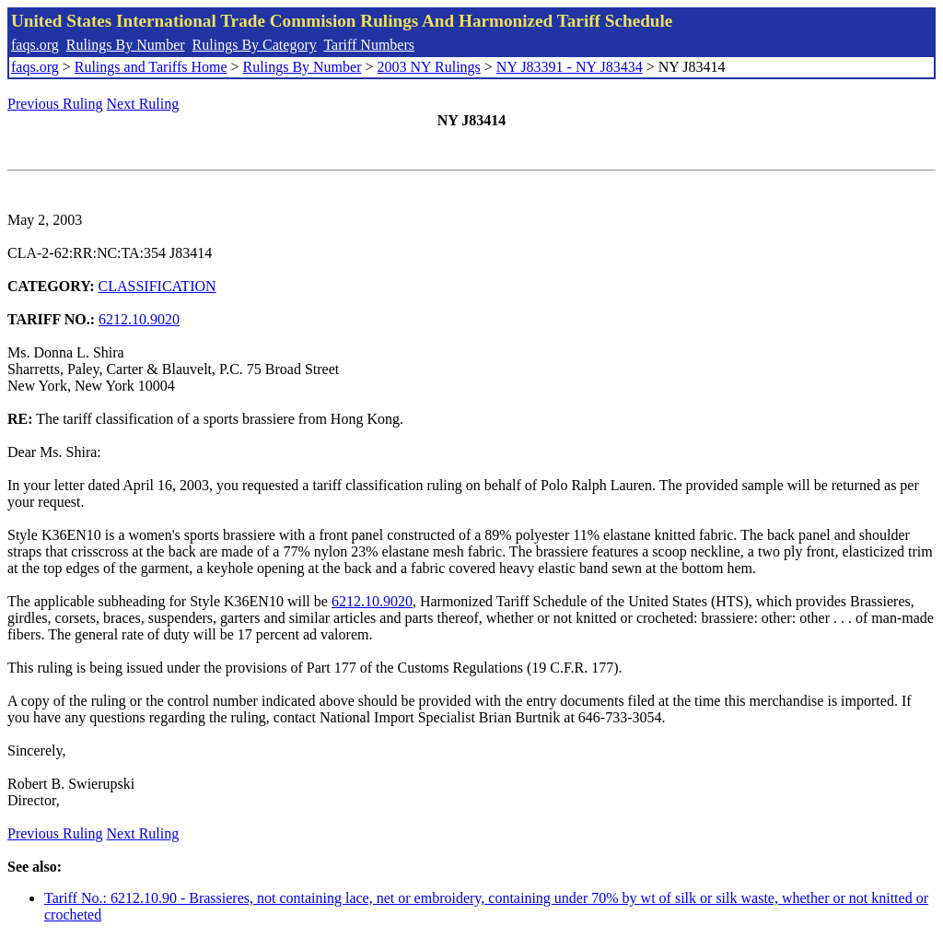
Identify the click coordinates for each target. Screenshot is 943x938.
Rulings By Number (125, 45)
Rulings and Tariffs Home (151, 67)
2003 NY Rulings (429, 67)
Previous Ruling (55, 103)
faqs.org (35, 45)
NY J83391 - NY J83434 (569, 67)
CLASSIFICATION (157, 286)
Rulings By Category (254, 45)
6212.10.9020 (139, 319)
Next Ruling (143, 103)
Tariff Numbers (368, 45)
